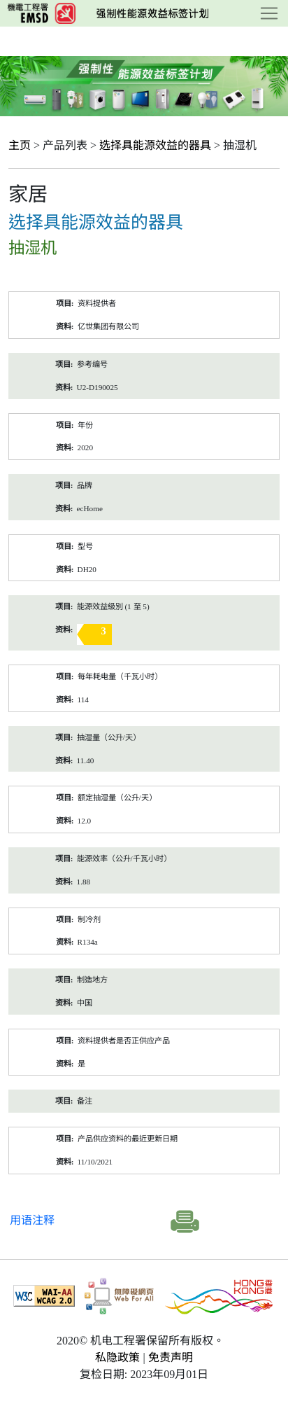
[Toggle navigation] (269, 13)
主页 (19, 145)
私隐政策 (117, 1357)
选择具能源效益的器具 (155, 145)
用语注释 (32, 1220)
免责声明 (170, 1357)
